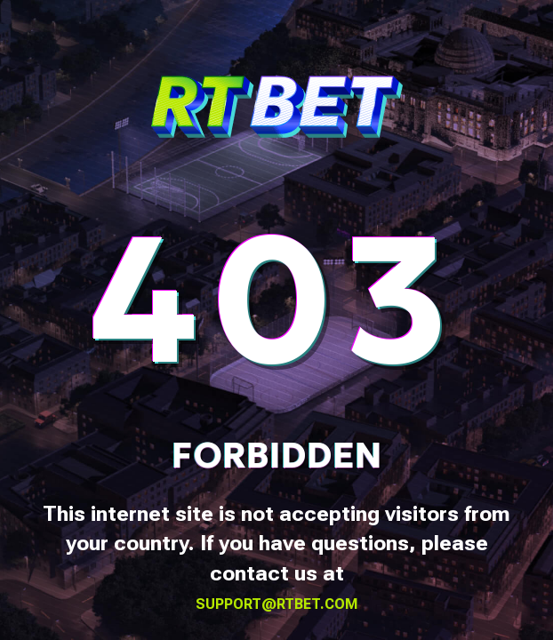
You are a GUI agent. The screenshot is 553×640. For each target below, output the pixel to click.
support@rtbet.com (277, 604)
